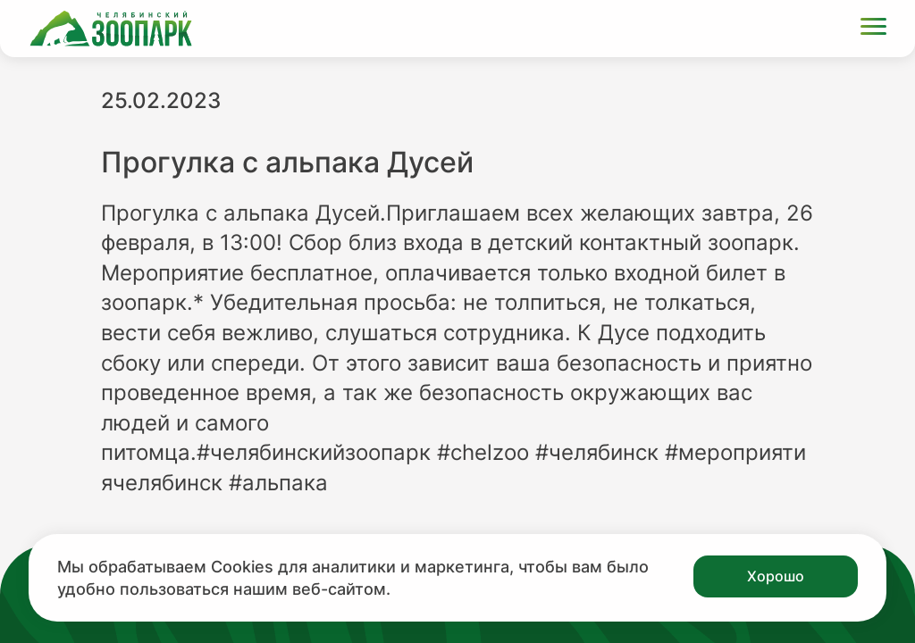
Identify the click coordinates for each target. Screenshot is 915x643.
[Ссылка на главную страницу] (111, 28)
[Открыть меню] (873, 29)
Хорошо (775, 576)
